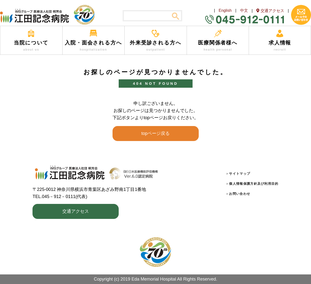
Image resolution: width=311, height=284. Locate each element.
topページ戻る (155, 133)
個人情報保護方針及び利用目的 (253, 183)
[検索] (152, 16)
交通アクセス (75, 211)
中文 (244, 10)
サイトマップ (239, 173)
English (225, 10)
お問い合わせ (239, 194)
